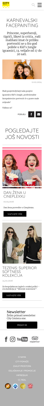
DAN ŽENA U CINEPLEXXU (15, 194)
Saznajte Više (15, 214)
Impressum (22, 375)
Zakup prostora (22, 366)
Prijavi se (22, 325)
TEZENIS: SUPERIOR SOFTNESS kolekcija (19, 271)
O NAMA (22, 357)
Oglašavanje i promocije (22, 370)
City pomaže (22, 361)
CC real (22, 379)
